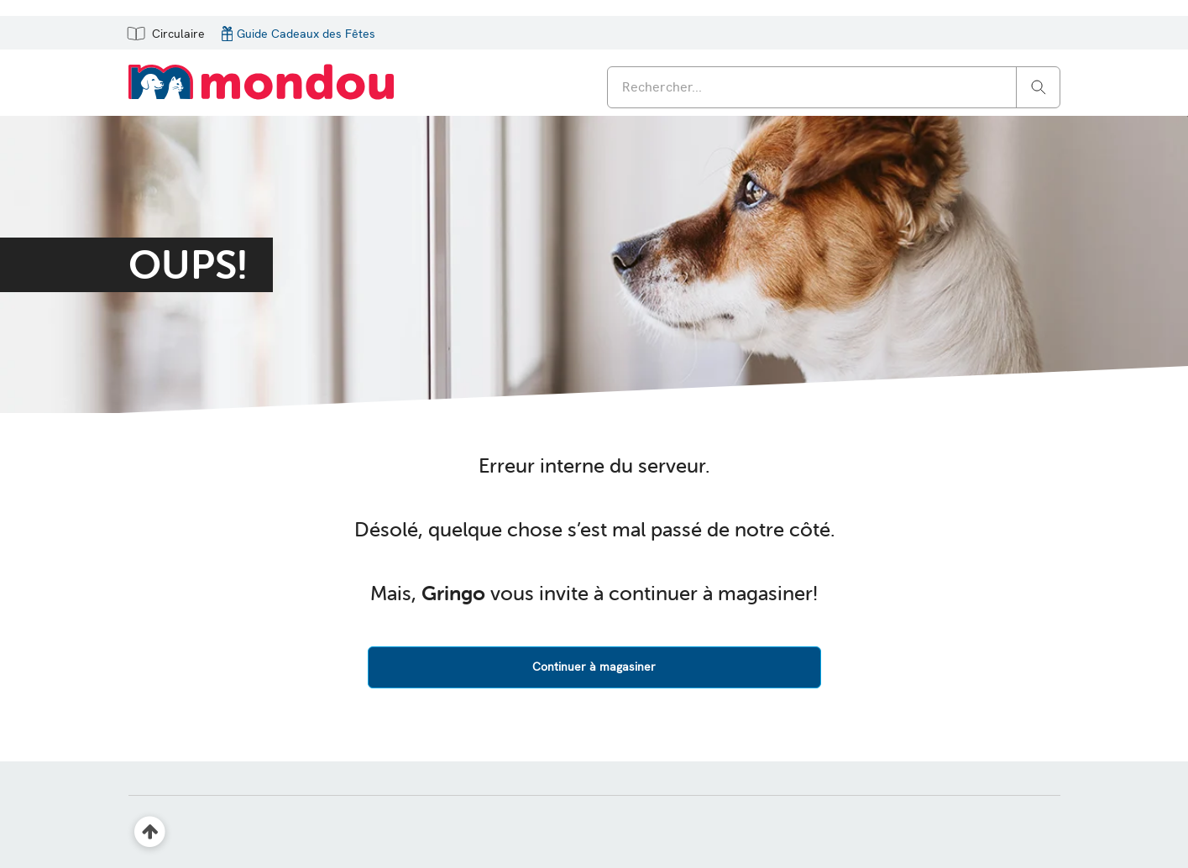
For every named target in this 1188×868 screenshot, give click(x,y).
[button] (165, 33)
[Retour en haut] (151, 832)
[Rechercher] (1038, 86)
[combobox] (833, 87)
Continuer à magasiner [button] (594, 666)
